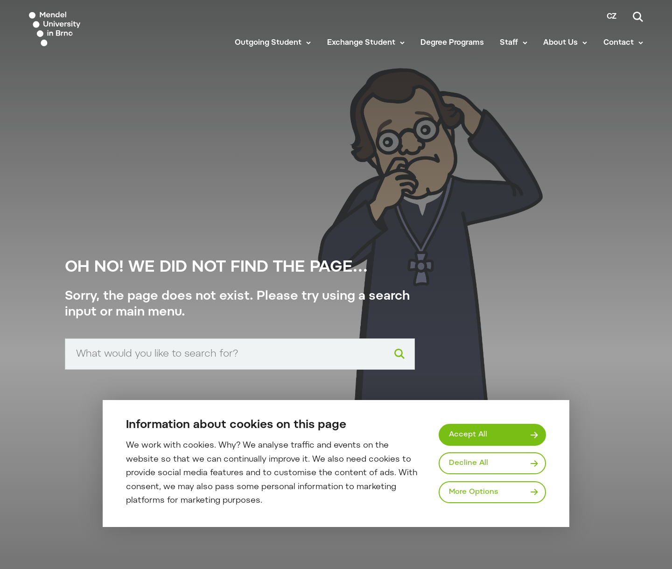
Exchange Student (361, 43)
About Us (560, 43)
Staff (509, 43)
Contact (618, 43)
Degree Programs (452, 43)
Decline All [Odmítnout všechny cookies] (468, 463)
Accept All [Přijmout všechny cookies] (468, 434)
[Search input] (240, 354)
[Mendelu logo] (84, 29)
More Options (473, 492)
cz (611, 17)
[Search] (638, 17)
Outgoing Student (268, 43)
